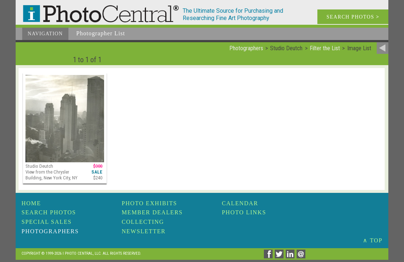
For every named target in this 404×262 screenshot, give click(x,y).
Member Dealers (152, 212)
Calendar (240, 203)
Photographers (50, 231)
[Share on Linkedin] (291, 256)
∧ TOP (373, 240)
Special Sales (46, 222)
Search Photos (48, 212)
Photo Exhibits (149, 203)
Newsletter (144, 231)
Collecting (143, 222)
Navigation (45, 33)
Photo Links (244, 212)
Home (31, 203)
